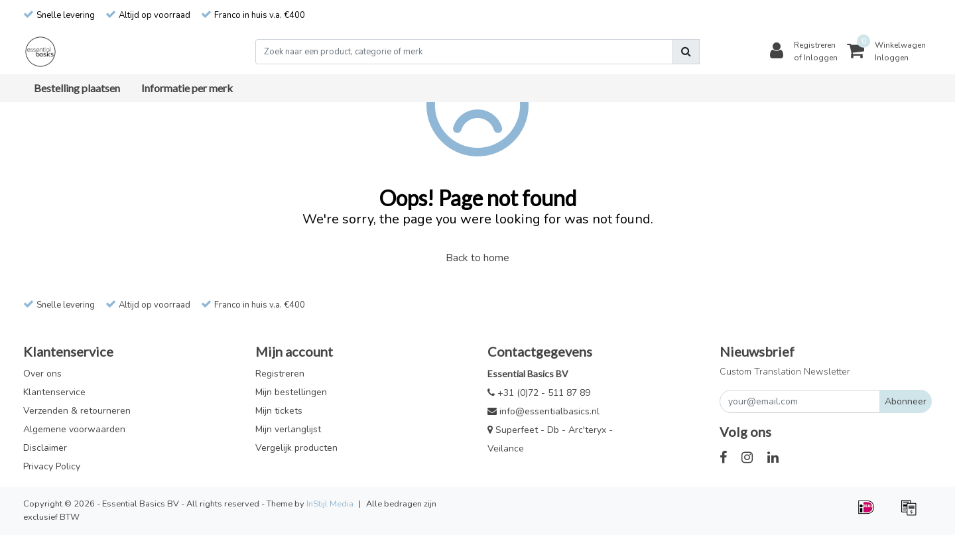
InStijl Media (329, 504)
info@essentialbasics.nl (543, 411)
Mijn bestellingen (291, 392)
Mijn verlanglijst (288, 429)
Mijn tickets (278, 410)
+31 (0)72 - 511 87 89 (538, 392)
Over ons (42, 373)
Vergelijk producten (296, 448)
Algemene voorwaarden (74, 429)
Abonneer (905, 401)
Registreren (279, 373)
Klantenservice (54, 392)
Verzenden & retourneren (77, 410)
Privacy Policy (51, 466)
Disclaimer (45, 448)
